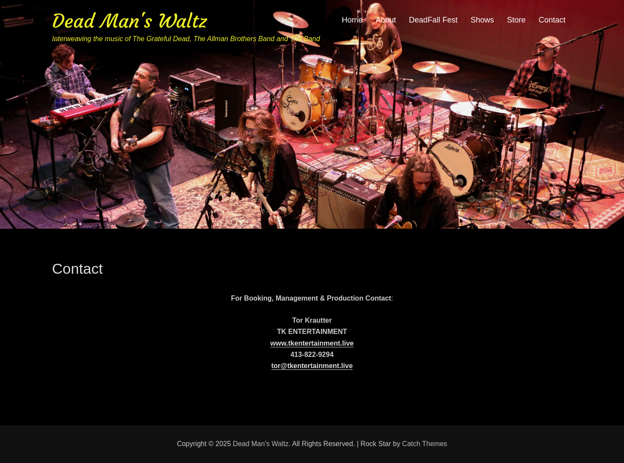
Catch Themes (424, 443)
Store (516, 20)
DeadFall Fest (433, 20)
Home (352, 20)
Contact (552, 20)
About (386, 20)
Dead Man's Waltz (129, 21)
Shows (482, 20)
